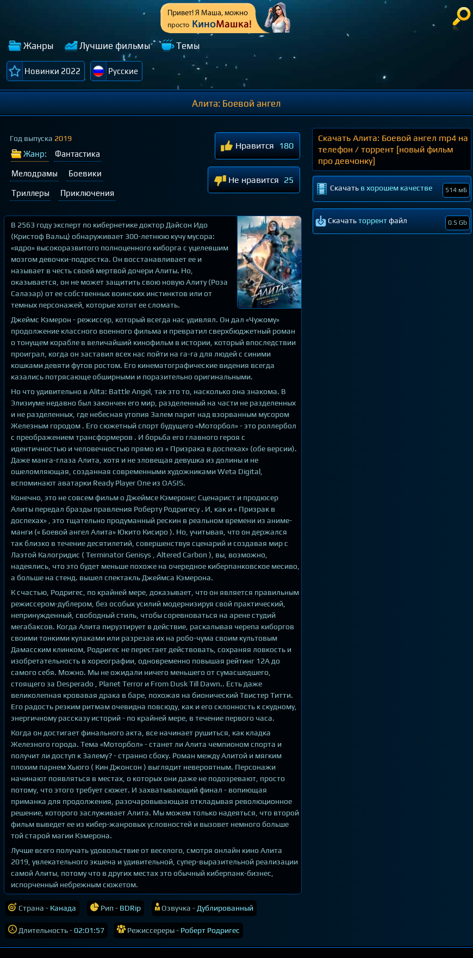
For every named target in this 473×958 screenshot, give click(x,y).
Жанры (38, 45)
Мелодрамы (34, 173)
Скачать (392, 190)
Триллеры (30, 193)
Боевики (85, 173)
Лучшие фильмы (115, 45)
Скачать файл (392, 223)
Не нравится (246, 180)
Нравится (247, 146)
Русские (123, 71)
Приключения (87, 193)
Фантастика (77, 153)
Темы (188, 45)
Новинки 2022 (52, 71)
